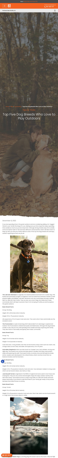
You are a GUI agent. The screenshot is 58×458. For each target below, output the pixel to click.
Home (7, 106)
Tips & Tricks (29, 109)
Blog (11, 106)
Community (17, 106)
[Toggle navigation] (4, 5)
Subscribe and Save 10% (31, 1)
